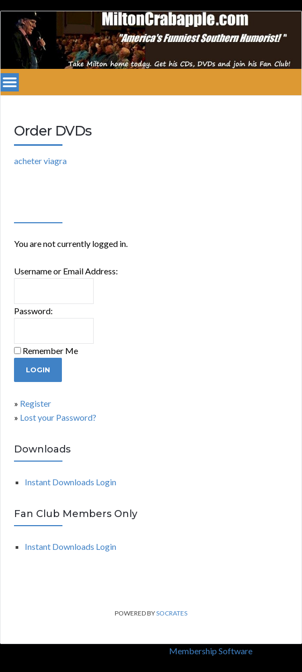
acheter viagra (40, 160)
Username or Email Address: (66, 271)
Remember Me (50, 350)
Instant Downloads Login (70, 482)
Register (35, 403)
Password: (33, 311)
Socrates (171, 613)
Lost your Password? (58, 417)
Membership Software (210, 651)
